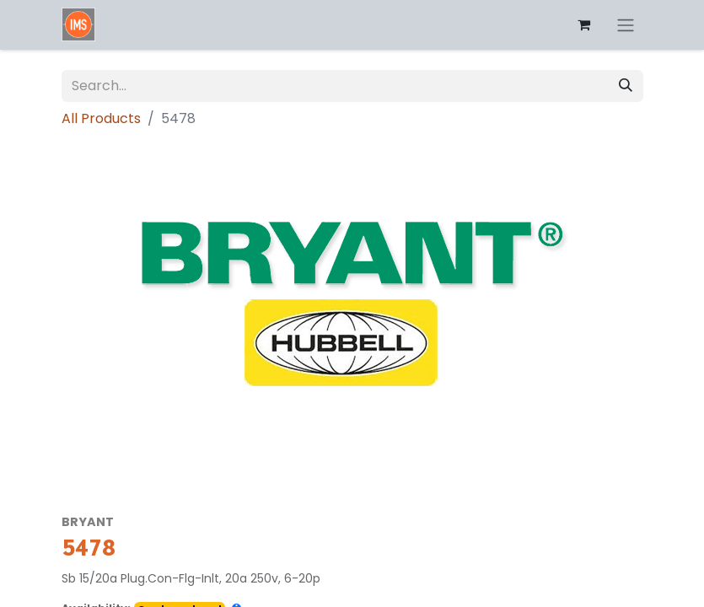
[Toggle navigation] (625, 25)
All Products (101, 118)
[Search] (625, 86)
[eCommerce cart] (584, 24)
